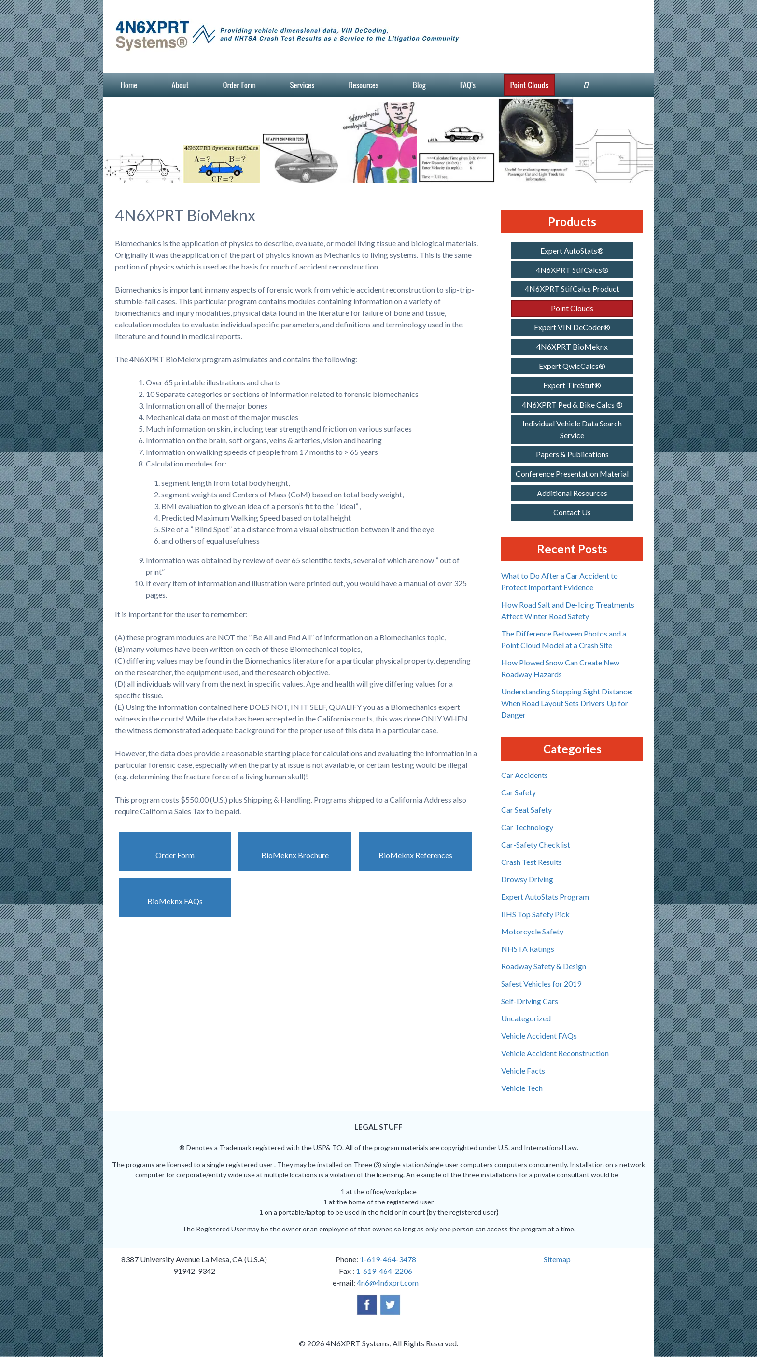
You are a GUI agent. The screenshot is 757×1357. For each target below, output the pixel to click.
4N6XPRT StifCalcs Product (572, 288)
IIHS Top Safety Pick (535, 914)
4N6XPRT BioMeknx (572, 346)
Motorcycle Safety (532, 931)
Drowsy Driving (527, 879)
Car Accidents (524, 774)
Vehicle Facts (523, 1070)
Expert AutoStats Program (545, 896)
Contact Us (572, 512)
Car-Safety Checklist (535, 844)
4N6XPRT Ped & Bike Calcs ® (572, 404)
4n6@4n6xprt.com (388, 1282)
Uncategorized (526, 1018)
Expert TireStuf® (572, 385)
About (179, 85)
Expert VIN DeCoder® (572, 327)
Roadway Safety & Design (543, 966)
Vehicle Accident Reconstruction (555, 1053)
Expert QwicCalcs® (572, 365)
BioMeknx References (415, 855)
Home (128, 85)
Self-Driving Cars (529, 1000)
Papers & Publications (572, 454)
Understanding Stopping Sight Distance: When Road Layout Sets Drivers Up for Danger (567, 703)
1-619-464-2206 (384, 1270)
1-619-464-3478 (388, 1259)
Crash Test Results (531, 861)
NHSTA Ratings (527, 948)
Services (302, 85)
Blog (419, 85)
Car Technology (527, 827)
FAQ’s (468, 85)
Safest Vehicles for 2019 (541, 983)
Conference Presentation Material (572, 473)
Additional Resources (572, 492)
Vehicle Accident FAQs (539, 1035)
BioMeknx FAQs (175, 900)
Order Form (239, 85)
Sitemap (557, 1259)
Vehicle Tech (522, 1087)
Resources (363, 85)
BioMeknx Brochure (295, 855)
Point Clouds (529, 84)
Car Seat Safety (526, 809)
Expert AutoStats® (572, 250)
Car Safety (518, 792)
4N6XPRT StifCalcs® (572, 269)
